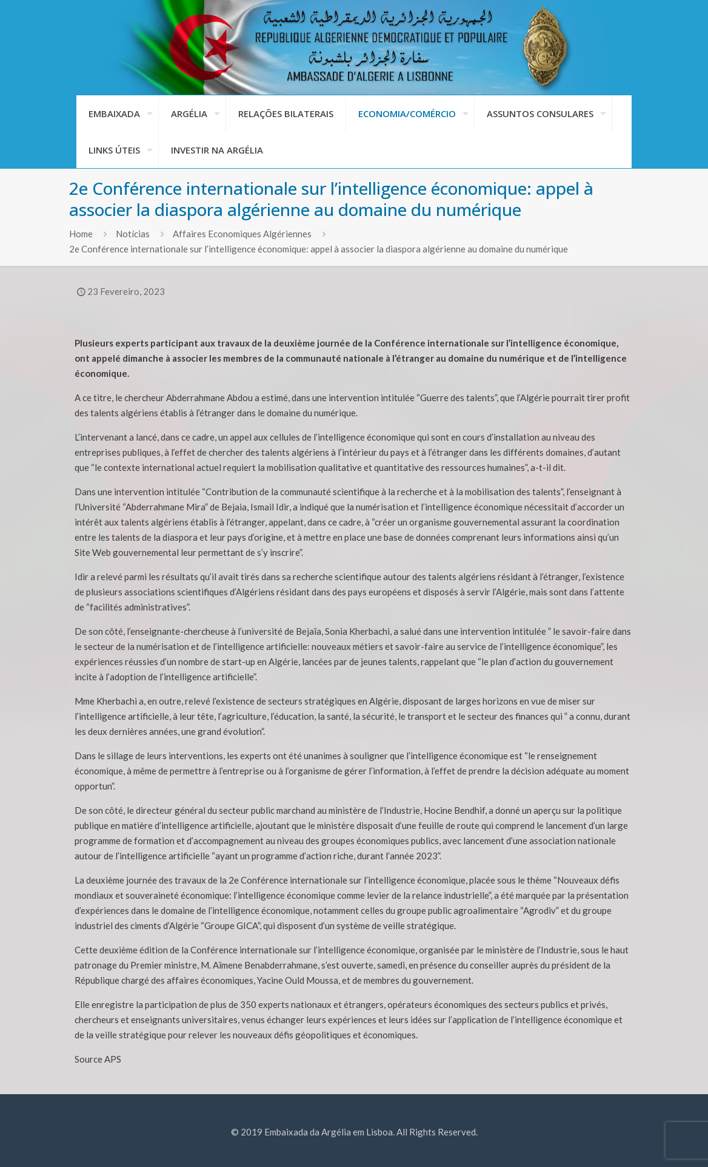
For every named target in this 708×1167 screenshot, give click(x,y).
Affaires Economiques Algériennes (242, 233)
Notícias (133, 233)
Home (81, 233)
